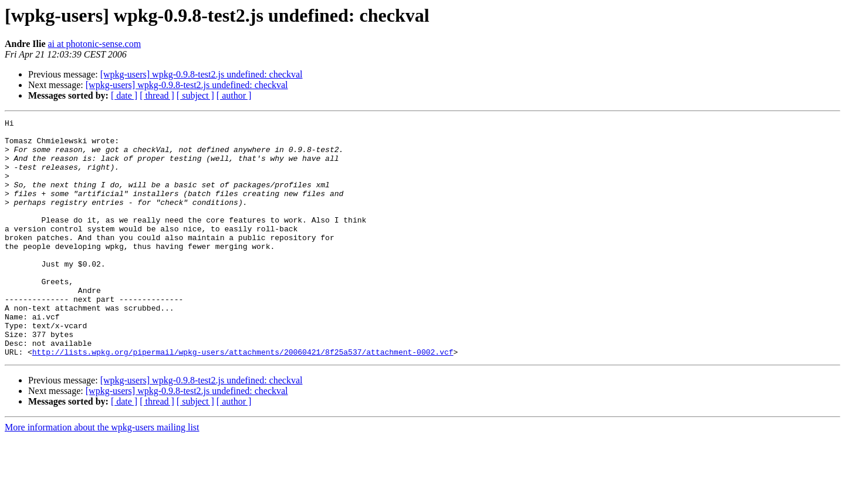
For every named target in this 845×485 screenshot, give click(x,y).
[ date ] (124, 95)
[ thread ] (157, 95)
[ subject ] (195, 95)
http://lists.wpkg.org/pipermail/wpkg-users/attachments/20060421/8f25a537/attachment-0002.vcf (243, 399)
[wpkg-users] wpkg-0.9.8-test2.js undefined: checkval (201, 74)
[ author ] (234, 95)
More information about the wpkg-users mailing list (102, 475)
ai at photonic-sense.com (94, 44)
